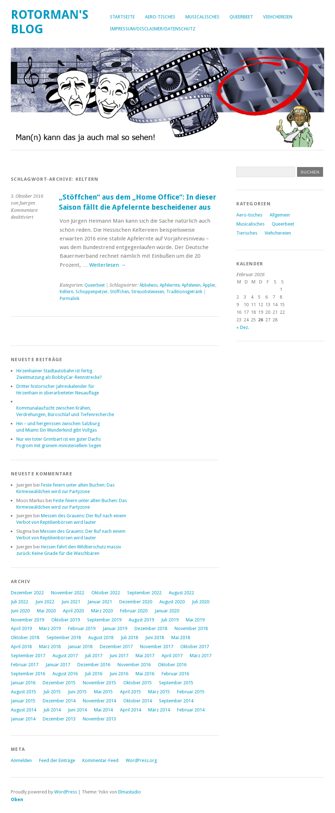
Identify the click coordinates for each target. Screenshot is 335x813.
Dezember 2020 (135, 601)
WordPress (65, 792)
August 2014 (23, 710)
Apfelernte (170, 285)
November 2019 (27, 619)
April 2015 (130, 691)
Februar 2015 (191, 691)
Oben (17, 799)
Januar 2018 (80, 646)
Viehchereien (277, 17)
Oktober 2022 (105, 592)
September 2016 (28, 673)
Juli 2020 (200, 601)
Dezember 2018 (150, 628)
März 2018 (50, 646)
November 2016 (134, 664)
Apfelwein (191, 285)
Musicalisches (202, 17)
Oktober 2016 (172, 664)
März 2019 (50, 628)
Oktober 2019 (65, 619)
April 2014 (130, 710)
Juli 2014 (52, 710)
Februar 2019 (81, 628)
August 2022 (181, 592)
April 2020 (73, 610)
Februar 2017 (24, 664)
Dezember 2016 (93, 664)
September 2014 (176, 700)
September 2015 (176, 682)
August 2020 (172, 601)
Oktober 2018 (25, 637)
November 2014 (99, 700)
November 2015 (99, 682)
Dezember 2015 (59, 682)
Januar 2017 (58, 664)
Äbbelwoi (148, 285)
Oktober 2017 (194, 646)
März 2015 (159, 691)
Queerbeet (241, 17)
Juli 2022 (19, 601)
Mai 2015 (103, 691)
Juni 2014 (77, 710)
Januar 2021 (99, 601)
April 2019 (21, 628)
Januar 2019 (115, 628)
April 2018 (21, 646)
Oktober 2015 (137, 682)
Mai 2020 (46, 610)
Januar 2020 (167, 610)
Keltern (66, 291)
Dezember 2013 (59, 719)
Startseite (122, 17)
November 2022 (67, 592)
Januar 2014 (23, 719)
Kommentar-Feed (100, 760)
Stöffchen (119, 291)
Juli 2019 (170, 619)
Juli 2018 (129, 637)
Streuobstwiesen (147, 291)
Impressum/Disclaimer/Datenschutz (153, 28)
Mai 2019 (195, 619)
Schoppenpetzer (92, 291)
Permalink (70, 298)
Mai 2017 (145, 655)
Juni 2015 (77, 691)
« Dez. (242, 327)
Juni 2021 (70, 601)
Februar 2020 (133, 610)
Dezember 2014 (59, 700)
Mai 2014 (103, 710)
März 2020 (102, 610)
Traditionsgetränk (184, 291)
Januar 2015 (23, 700)
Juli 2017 (93, 655)
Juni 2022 (44, 601)
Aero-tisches (160, 17)
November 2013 (99, 719)
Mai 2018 (180, 637)
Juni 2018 (154, 637)
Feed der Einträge (57, 760)
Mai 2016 (145, 673)
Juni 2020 (20, 610)
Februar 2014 (191, 710)
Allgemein (280, 215)
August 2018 (100, 637)
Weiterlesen (107, 265)
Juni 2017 (118, 655)
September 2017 (28, 655)
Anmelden (21, 760)
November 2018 (191, 628)
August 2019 (141, 619)
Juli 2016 (93, 673)
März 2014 (159, 710)
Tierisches (246, 233)
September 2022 (144, 592)
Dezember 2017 (116, 646)
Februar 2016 (175, 673)
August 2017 (65, 655)
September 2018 (64, 637)
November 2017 (156, 646)
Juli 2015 (52, 691)
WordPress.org (141, 760)
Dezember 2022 (27, 592)
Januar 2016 (23, 682)
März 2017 (200, 655)
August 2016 (65, 673)
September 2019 (104, 619)
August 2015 (23, 691)
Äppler (209, 285)
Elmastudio (129, 792)
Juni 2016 (118, 673)
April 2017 (172, 655)
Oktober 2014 (137, 700)
